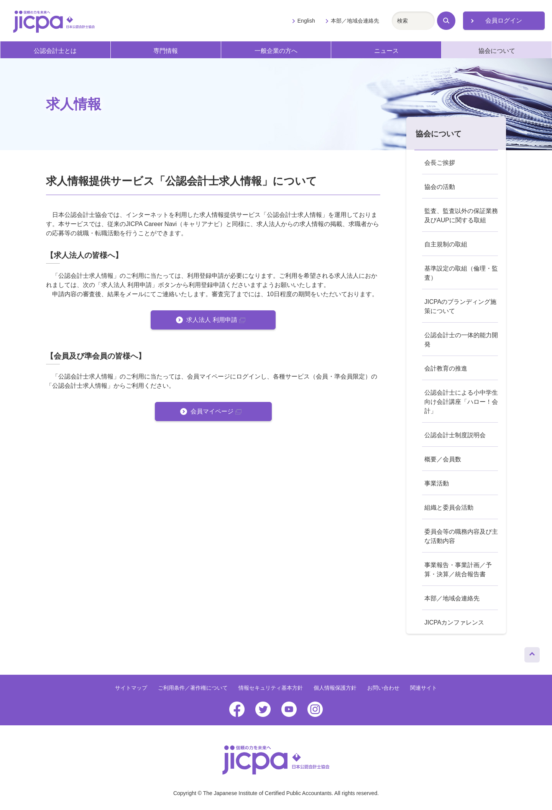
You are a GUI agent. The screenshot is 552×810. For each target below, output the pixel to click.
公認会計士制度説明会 (455, 435)
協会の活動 (439, 187)
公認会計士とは (55, 51)
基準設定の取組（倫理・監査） (461, 273)
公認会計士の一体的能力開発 (461, 340)
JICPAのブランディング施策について (460, 306)
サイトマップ (131, 688)
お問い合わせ (383, 688)
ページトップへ (532, 653)
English (306, 21)
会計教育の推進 (445, 368)
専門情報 (165, 51)
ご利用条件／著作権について (193, 688)
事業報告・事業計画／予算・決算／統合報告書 (458, 569)
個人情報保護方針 (335, 688)
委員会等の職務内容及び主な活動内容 (461, 536)
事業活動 (436, 483)
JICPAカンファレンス (454, 622)
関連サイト (423, 688)
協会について (496, 51)
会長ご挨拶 (439, 162)
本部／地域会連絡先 (355, 21)
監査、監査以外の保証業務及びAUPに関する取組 (461, 215)
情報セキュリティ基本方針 (270, 688)
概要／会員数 (442, 459)
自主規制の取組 (445, 244)
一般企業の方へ (276, 51)
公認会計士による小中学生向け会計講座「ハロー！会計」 (461, 401)
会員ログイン (503, 20)
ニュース (386, 51)
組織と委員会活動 (448, 507)
